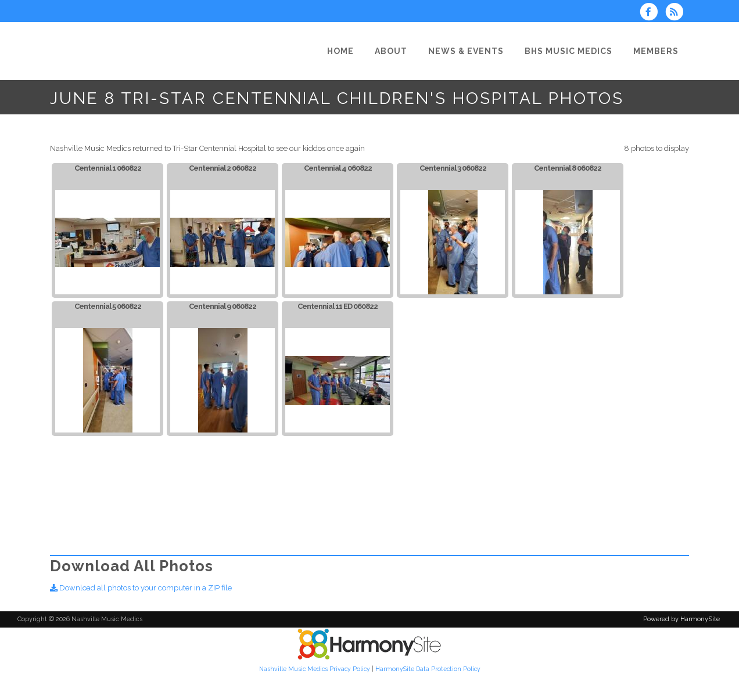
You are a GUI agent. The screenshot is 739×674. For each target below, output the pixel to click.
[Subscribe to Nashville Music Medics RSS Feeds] (677, 13)
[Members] (656, 51)
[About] (391, 51)
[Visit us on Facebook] (652, 13)
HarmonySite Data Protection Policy (427, 668)
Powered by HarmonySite (681, 619)
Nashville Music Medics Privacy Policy (314, 668)
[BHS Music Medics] (568, 51)
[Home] (340, 51)
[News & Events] (466, 51)
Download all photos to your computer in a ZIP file (141, 587)
